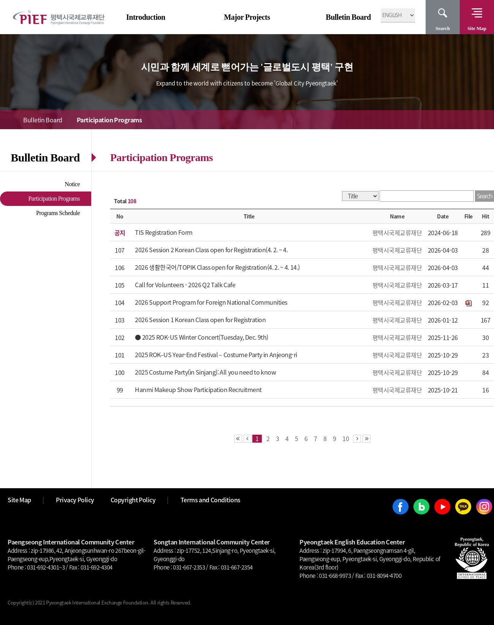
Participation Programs (54, 198)
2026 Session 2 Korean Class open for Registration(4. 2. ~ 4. (211, 249)
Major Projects (247, 17)
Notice (72, 184)
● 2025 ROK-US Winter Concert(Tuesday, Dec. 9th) (201, 337)
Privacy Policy (75, 499)
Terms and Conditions (210, 499)
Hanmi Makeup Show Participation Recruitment (198, 389)
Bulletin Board (348, 17)
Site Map (476, 28)
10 (345, 439)
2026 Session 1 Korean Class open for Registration (200, 319)
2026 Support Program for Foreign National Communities (211, 302)
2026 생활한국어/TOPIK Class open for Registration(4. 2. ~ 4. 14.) (217, 267)
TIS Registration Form (164, 232)
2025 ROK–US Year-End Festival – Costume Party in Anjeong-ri (216, 354)
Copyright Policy (133, 499)
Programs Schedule (58, 213)
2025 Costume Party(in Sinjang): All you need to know (205, 372)
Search (442, 28)
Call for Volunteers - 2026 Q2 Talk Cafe (185, 284)
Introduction (145, 17)
